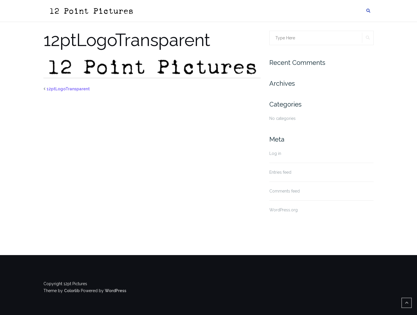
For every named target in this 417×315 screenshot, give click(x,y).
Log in (275, 153)
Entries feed (280, 172)
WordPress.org (283, 210)
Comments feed (284, 191)
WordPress (115, 290)
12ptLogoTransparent (68, 89)
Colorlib (72, 290)
